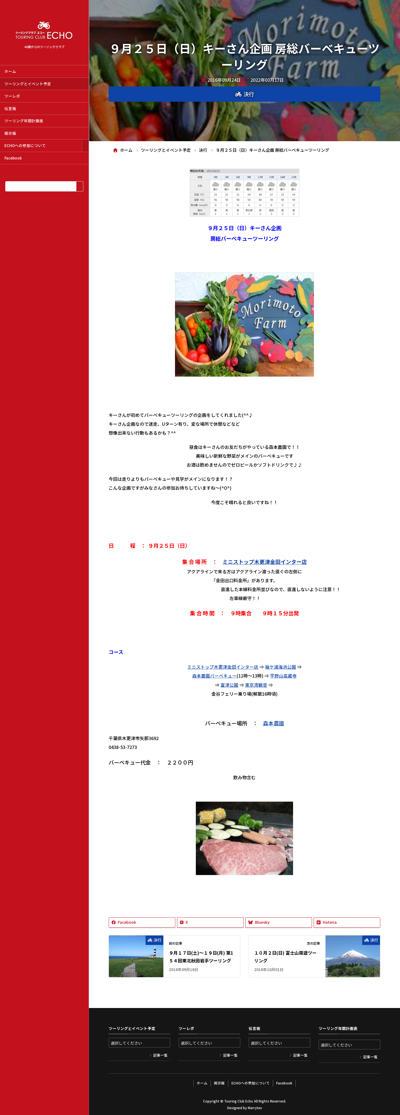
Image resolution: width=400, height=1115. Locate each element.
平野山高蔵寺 (283, 675)
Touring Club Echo (238, 1099)
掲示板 (10, 133)
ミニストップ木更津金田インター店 (264, 561)
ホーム (10, 71)
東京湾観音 (256, 684)
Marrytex (255, 1106)
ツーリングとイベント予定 (27, 83)
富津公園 (229, 684)
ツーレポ (12, 96)
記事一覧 (160, 1054)
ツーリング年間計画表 (23, 120)
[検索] (79, 186)
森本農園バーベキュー (214, 675)
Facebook (13, 158)
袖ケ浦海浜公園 (280, 666)
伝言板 (10, 108)
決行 (249, 94)
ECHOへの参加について (25, 145)
